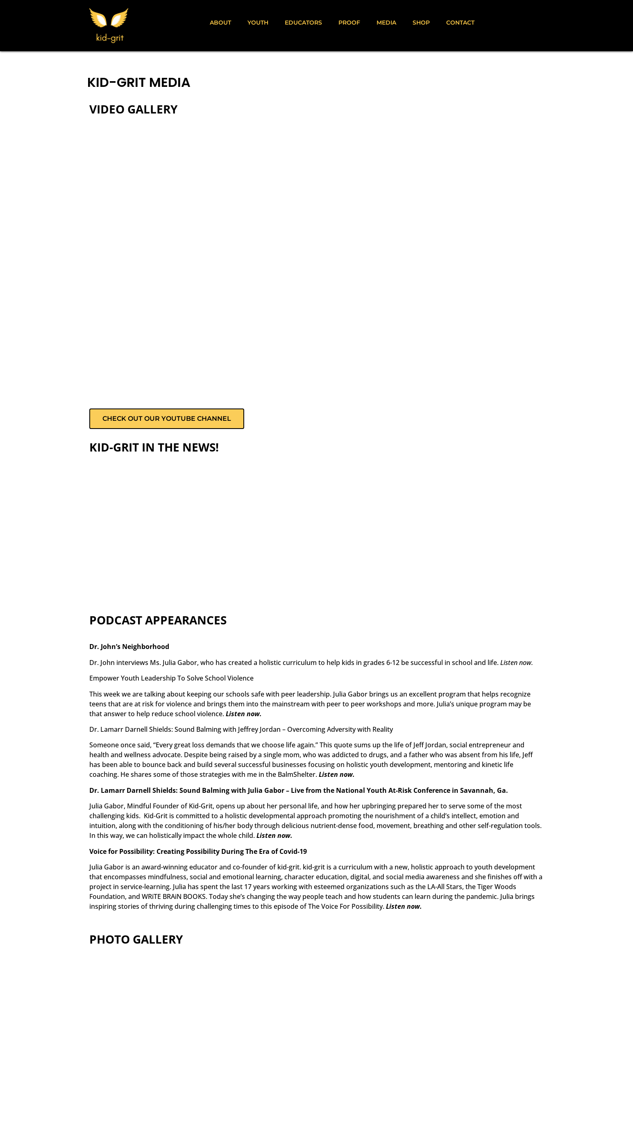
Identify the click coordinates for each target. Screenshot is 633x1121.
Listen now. (516, 662)
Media (386, 22)
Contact (460, 22)
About (220, 22)
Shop (421, 22)
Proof (349, 22)
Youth (257, 22)
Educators (303, 22)
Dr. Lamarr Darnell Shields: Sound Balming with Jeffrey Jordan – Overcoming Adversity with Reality (241, 729)
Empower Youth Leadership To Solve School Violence (171, 678)
